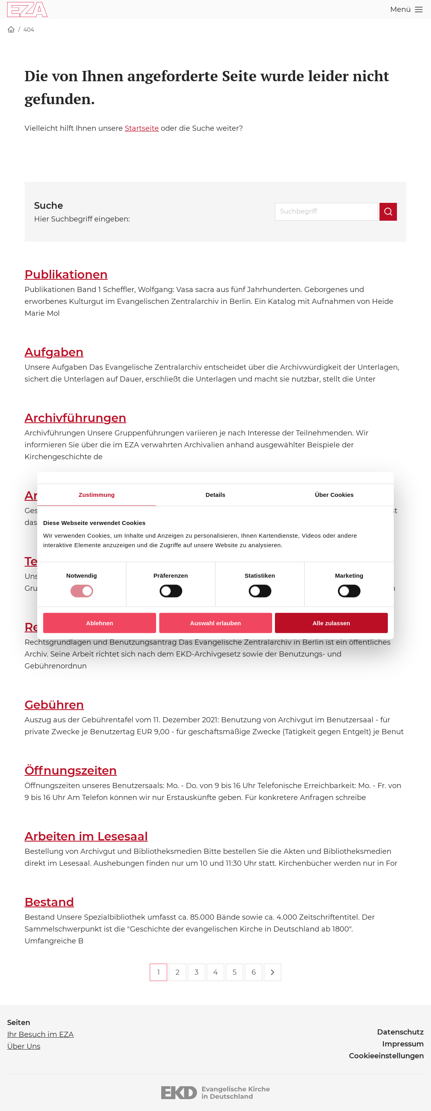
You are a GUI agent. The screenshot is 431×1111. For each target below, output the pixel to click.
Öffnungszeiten (71, 770)
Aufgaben (54, 352)
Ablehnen (99, 622)
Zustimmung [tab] (97, 494)
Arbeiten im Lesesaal (86, 836)
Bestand (49, 902)
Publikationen (66, 274)
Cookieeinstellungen (386, 1056)
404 (28, 29)
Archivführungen (75, 418)
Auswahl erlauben (215, 622)
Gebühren (54, 705)
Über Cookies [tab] (334, 494)
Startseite (142, 128)
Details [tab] (215, 494)
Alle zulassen (331, 622)
